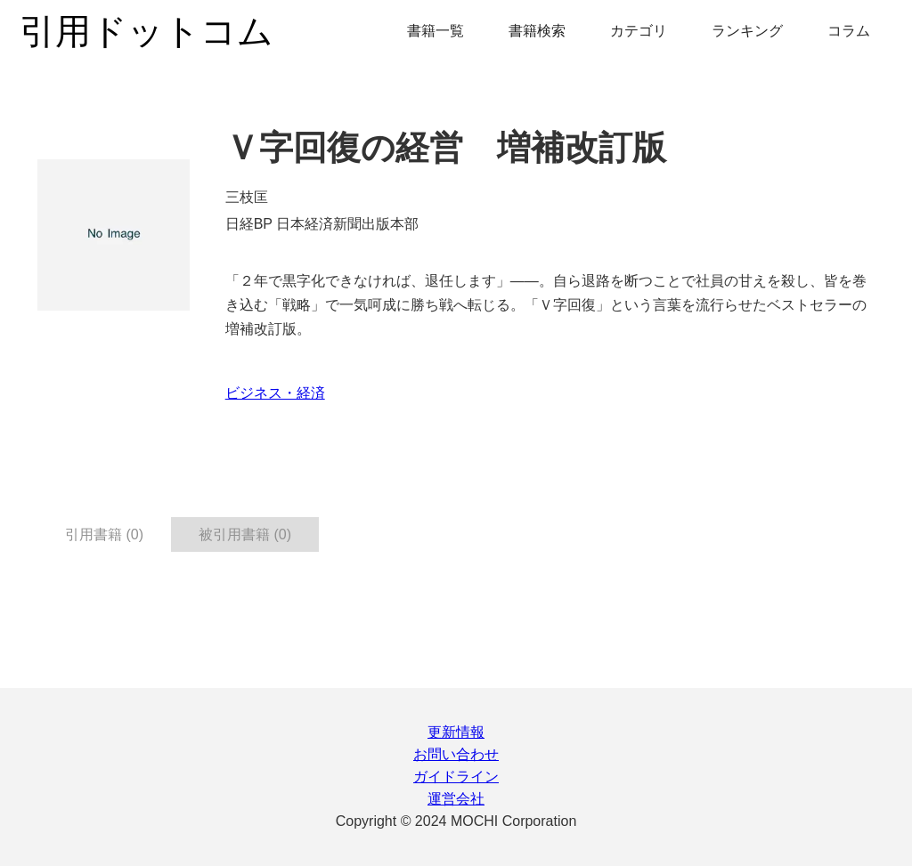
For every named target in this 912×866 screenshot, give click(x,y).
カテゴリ (638, 30)
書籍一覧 (435, 30)
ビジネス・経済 (275, 393)
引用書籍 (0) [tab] (104, 534)
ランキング (747, 30)
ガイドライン (456, 776)
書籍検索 (537, 30)
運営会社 (456, 798)
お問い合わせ (456, 754)
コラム (848, 30)
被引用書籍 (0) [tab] (245, 534)
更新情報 (456, 732)
